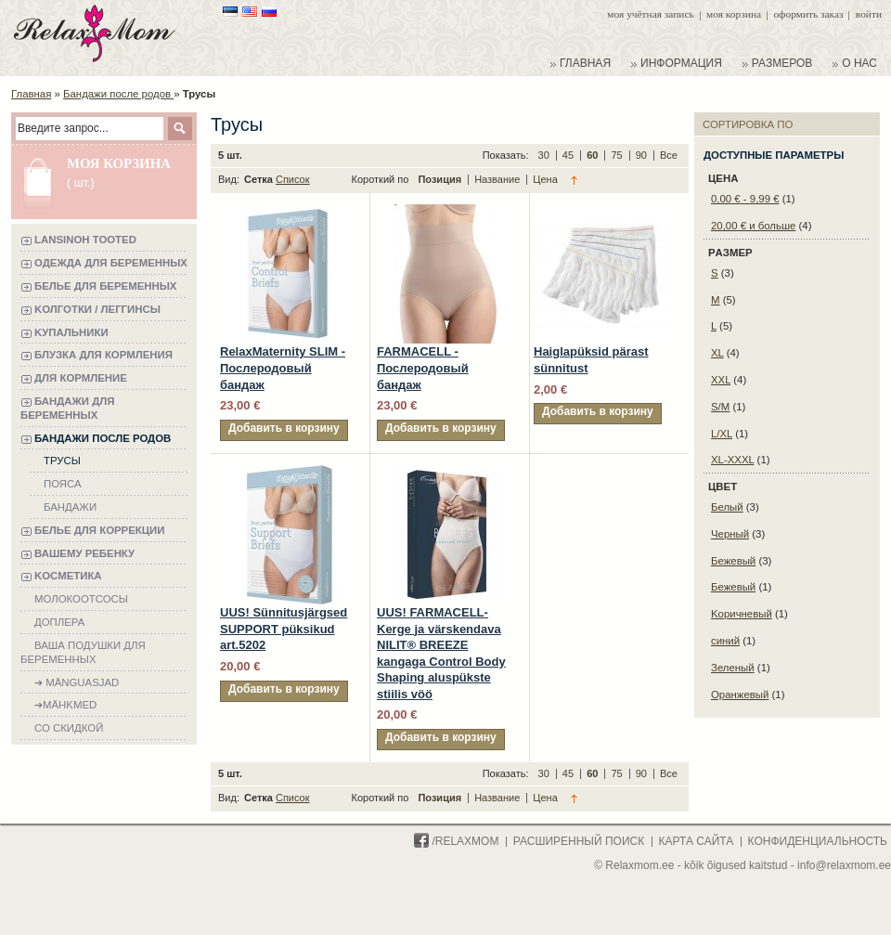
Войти (869, 13)
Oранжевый (739, 694)
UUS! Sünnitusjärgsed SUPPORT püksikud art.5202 (283, 628)
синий (725, 640)
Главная (31, 93)
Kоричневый (741, 613)
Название (498, 179)
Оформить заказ (808, 13)
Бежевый (733, 560)
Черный (730, 533)
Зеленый (733, 667)
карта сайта (696, 841)
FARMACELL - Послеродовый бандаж (423, 367)
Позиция (441, 179)
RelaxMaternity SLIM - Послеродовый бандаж (282, 367)
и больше (753, 225)
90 (643, 155)
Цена (545, 179)
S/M (720, 406)
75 (618, 155)
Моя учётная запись (650, 13)
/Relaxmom (456, 841)
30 (545, 155)
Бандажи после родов (118, 93)
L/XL (721, 433)
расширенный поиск (578, 841)
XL (717, 352)
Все (669, 155)
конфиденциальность (817, 841)
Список (293, 179)
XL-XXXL (732, 459)
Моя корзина (733, 13)
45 (569, 155)
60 (593, 155)
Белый (727, 507)
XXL (720, 379)
